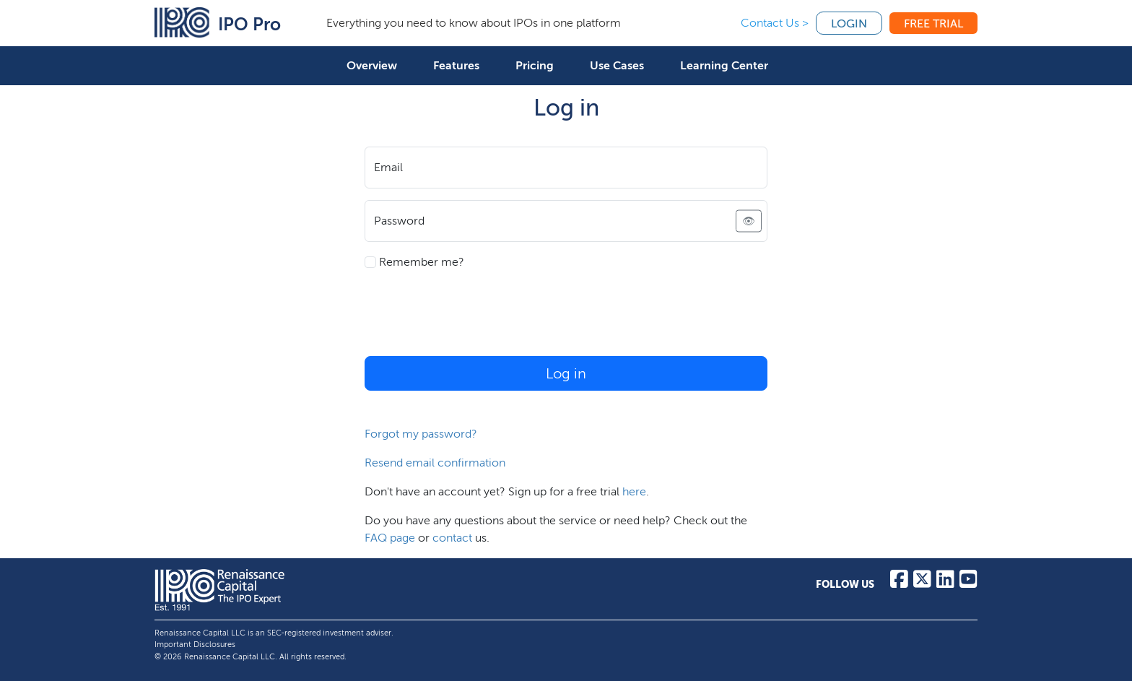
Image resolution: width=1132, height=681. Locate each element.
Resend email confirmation (435, 462)
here (634, 491)
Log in (566, 373)
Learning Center (724, 65)
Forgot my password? (421, 434)
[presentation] (474, 316)
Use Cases (617, 65)
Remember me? (414, 262)
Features (456, 65)
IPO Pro (249, 24)
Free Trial (933, 23)
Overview (372, 65)
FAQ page (390, 538)
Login (849, 23)
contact (452, 538)
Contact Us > (775, 23)
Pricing (534, 65)
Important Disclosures (194, 644)
